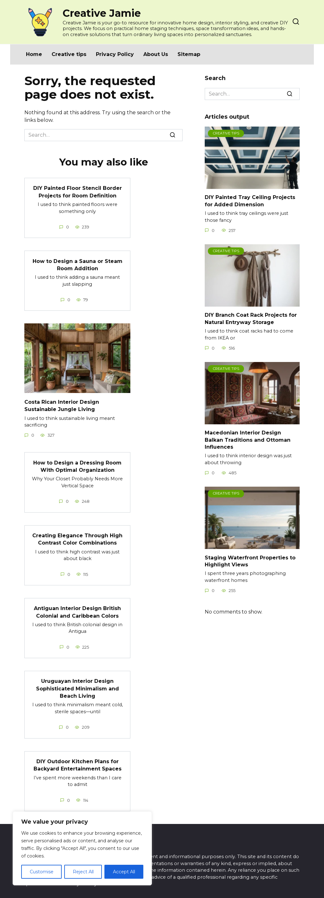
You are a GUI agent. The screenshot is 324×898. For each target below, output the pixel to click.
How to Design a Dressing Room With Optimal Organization (77, 463)
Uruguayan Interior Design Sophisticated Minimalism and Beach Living (77, 684)
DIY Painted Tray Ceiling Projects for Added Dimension (250, 200)
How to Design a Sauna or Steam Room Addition (77, 263)
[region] (82, 848)
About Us (155, 54)
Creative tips (69, 54)
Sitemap (189, 54)
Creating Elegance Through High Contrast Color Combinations (77, 536)
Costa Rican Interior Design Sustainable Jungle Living (61, 403)
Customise (41, 872)
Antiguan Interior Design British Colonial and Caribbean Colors (77, 608)
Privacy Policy (115, 54)
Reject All (83, 872)
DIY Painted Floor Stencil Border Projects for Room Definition (77, 191)
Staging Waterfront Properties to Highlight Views (250, 560)
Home (34, 54)
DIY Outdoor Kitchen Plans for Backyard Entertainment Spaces (78, 759)
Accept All (124, 872)
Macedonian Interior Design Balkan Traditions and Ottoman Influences (247, 440)
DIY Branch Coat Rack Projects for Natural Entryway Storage (251, 318)
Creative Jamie (102, 13)
